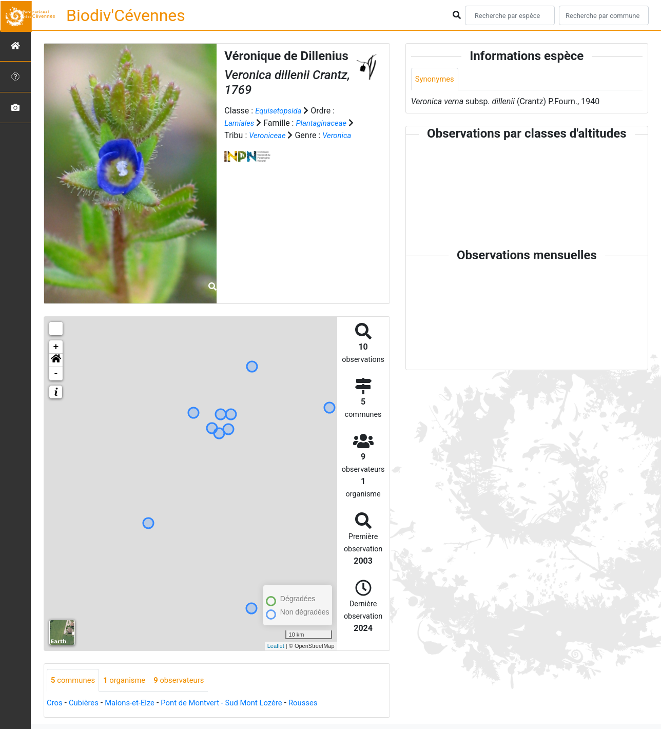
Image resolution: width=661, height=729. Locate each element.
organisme (129, 680)
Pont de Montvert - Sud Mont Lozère (233, 703)
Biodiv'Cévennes (125, 15)
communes (75, 680)
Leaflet (275, 646)
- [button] (56, 374)
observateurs (188, 680)
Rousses (321, 703)
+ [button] (56, 347)
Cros (55, 703)
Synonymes (436, 79)
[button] (56, 360)
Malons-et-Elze (135, 703)
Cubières (86, 703)
